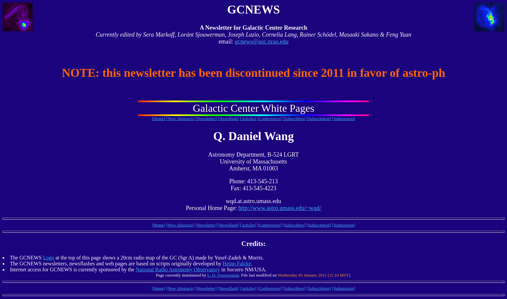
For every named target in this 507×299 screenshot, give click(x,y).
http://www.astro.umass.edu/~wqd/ (279, 208)
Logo (48, 257)
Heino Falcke (237, 263)
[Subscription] (319, 118)
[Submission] (343, 118)
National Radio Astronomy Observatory (178, 269)
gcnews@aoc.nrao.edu (261, 41)
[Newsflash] (228, 118)
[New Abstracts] (180, 118)
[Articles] (248, 118)
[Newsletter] (206, 118)
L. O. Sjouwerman (223, 275)
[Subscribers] (294, 118)
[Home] (158, 118)
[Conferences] (269, 118)
